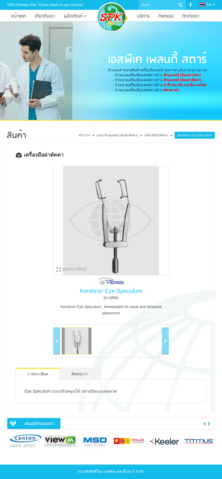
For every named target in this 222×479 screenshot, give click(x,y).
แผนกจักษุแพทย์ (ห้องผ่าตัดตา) (117, 135)
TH (207, 5)
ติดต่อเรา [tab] (79, 374)
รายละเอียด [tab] (37, 374)
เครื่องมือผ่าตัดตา (156, 135)
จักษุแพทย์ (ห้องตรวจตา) (182, 75)
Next (209, 424)
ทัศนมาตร (171, 90)
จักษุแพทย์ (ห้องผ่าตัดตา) (182, 80)
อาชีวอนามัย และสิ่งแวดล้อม (185, 85)
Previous (204, 424)
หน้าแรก (84, 135)
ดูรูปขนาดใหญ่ (74, 269)
